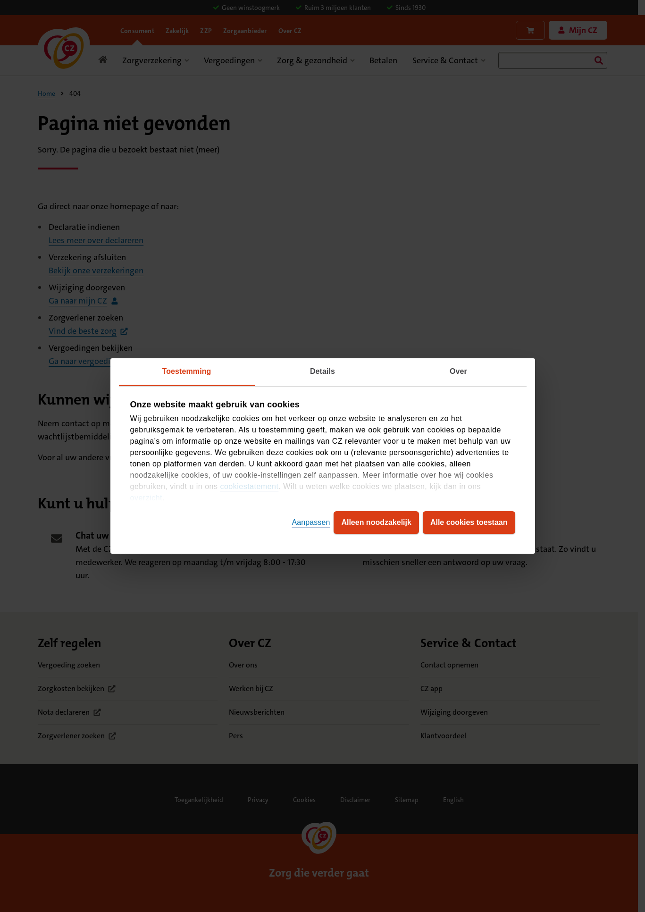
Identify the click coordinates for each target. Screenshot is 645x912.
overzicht (146, 498)
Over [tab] (458, 371)
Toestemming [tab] (186, 371)
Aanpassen (311, 522)
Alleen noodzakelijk (376, 522)
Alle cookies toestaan (469, 522)
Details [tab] (322, 371)
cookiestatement (249, 486)
